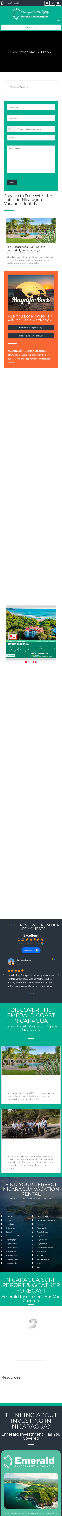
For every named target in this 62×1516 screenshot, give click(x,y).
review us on (31, 950)
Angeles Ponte (24, 960)
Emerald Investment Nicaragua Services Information (29, 1147)
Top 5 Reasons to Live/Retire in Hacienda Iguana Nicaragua (25, 248)
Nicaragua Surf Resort (19, 350)
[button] (58, 21)
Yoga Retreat (39, 350)
